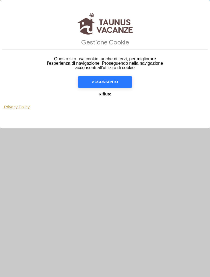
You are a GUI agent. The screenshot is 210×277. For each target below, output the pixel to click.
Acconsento (105, 82)
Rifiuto (104, 94)
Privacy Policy (17, 106)
